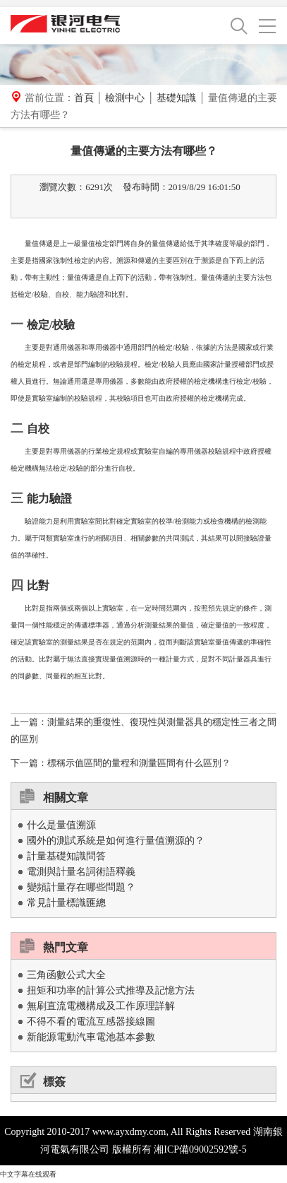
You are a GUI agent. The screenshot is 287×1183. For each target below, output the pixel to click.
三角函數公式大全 (66, 975)
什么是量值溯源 (61, 825)
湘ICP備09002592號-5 (200, 1149)
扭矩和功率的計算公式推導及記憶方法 (111, 990)
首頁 (84, 98)
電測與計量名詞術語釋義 (81, 871)
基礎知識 (176, 98)
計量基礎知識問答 (66, 856)
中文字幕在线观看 (28, 1174)
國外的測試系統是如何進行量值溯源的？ (115, 840)
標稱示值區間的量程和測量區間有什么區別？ (139, 763)
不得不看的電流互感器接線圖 (91, 1021)
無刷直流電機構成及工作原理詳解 (101, 1006)
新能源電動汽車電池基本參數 (91, 1037)
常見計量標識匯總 (66, 902)
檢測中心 (125, 98)
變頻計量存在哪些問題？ (81, 887)
